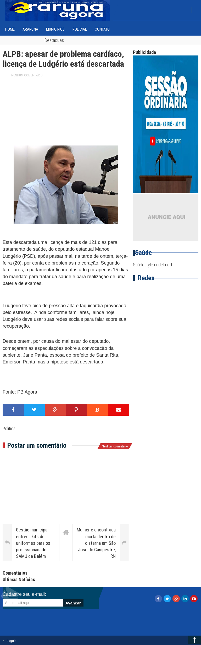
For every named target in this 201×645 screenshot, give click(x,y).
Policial (79, 29)
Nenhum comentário (27, 75)
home (10, 29)
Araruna (30, 29)
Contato (102, 29)
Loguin (11, 641)
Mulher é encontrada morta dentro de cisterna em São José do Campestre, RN (96, 543)
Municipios (55, 29)
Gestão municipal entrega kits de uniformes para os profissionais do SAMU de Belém (33, 543)
